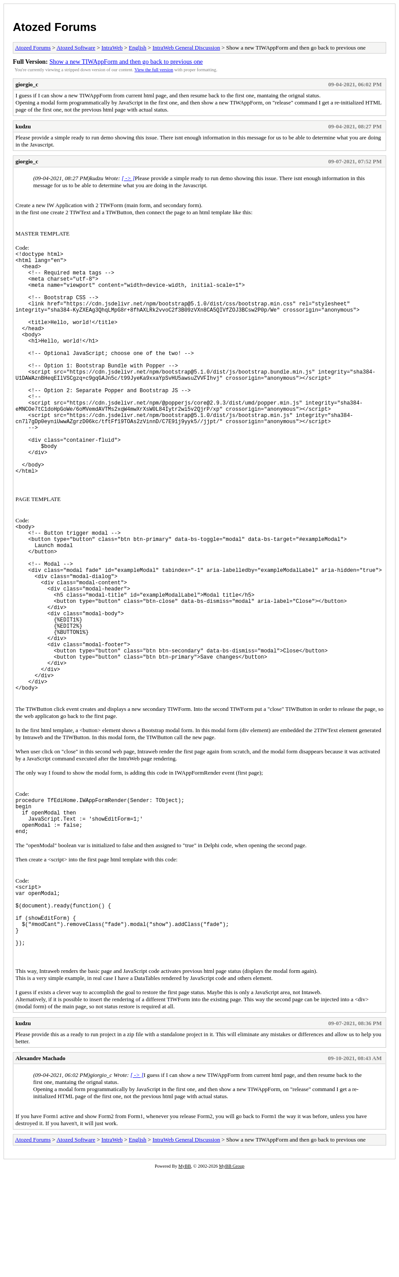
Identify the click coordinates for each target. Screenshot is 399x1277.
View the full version (153, 69)
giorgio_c (26, 84)
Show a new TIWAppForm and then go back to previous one (126, 61)
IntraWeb (112, 47)
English (137, 47)
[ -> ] (128, 178)
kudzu (23, 126)
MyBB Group (231, 1271)
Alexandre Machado (40, 1163)
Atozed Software (76, 47)
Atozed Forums (54, 27)
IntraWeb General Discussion (186, 47)
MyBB (184, 1271)
